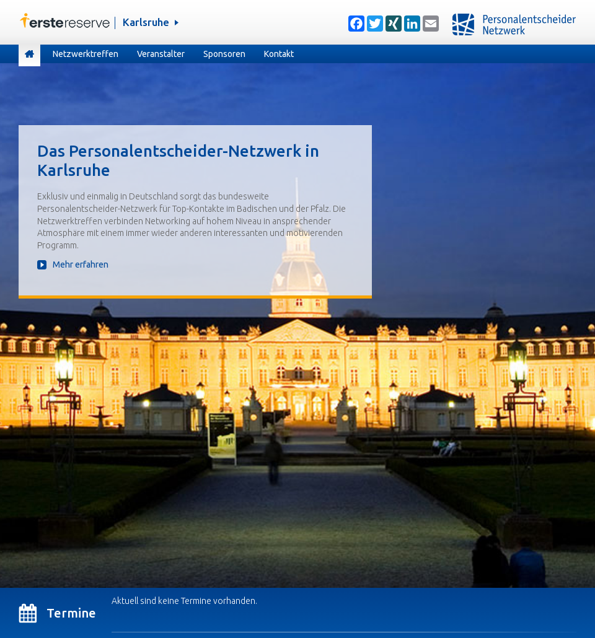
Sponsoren (224, 54)
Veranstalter (161, 54)
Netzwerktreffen (85, 54)
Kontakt (279, 54)
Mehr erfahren (80, 264)
